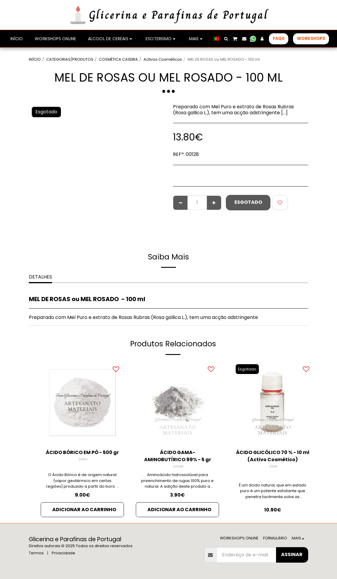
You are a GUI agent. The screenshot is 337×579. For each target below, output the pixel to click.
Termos (36, 552)
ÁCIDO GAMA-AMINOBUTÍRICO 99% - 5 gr (177, 456)
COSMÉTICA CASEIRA (118, 59)
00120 (82, 459)
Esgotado (248, 202)
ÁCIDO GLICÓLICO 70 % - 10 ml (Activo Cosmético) (272, 456)
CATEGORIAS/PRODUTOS (69, 59)
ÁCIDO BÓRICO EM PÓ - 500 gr (82, 452)
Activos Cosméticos (163, 59)
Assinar (292, 554)
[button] (226, 39)
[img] (82, 402)
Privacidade (63, 552)
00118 (273, 466)
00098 (178, 466)
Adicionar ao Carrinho (84, 509)
